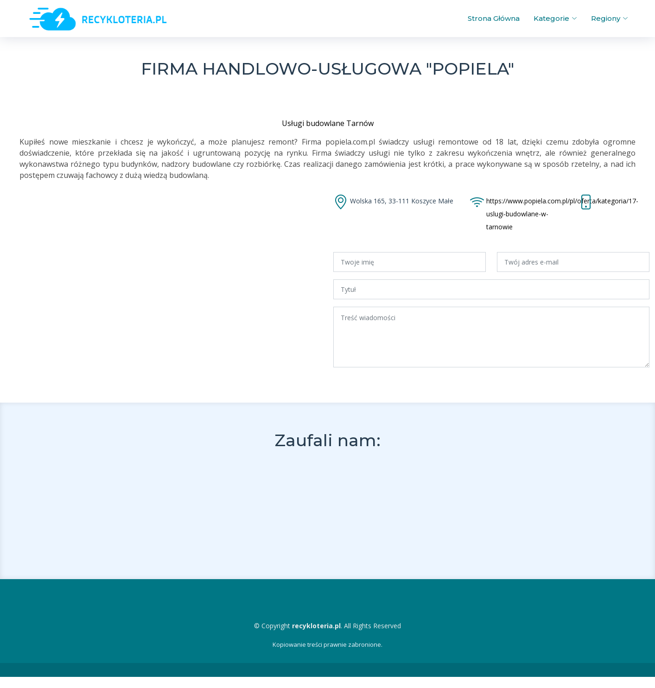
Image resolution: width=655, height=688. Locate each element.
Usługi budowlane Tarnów (328, 123)
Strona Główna (494, 18)
